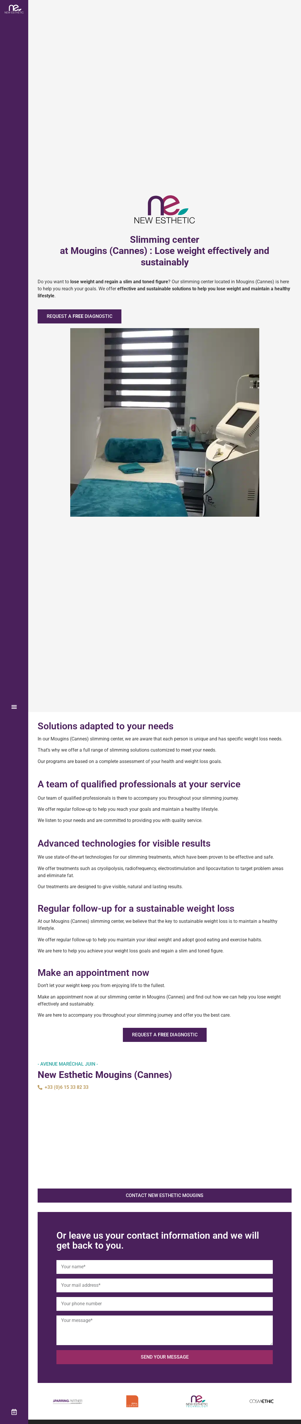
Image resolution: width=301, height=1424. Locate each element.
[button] (14, 706)
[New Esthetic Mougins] (165, 1140)
